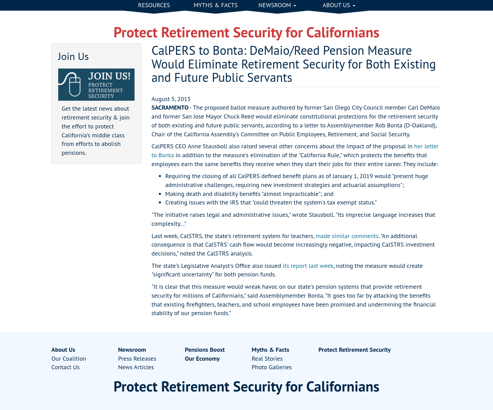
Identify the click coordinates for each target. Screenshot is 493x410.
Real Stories (267, 358)
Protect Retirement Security (354, 349)
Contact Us (65, 367)
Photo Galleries (272, 367)
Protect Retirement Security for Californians (247, 32)
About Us (339, 5)
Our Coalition (68, 358)
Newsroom (277, 5)
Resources (154, 5)
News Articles (136, 367)
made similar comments (347, 236)
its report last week (308, 266)
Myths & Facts (216, 5)
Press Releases (137, 358)
